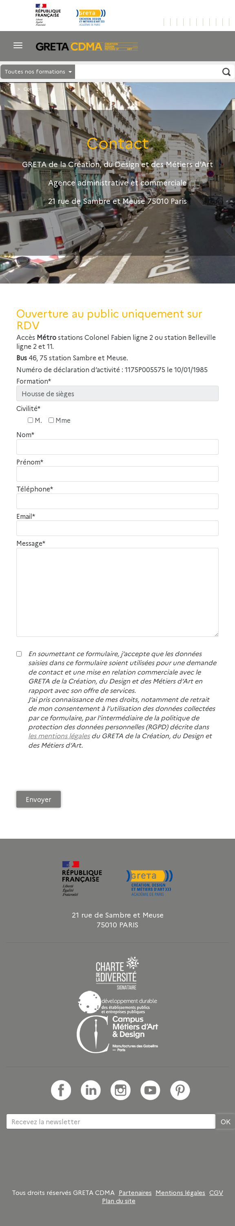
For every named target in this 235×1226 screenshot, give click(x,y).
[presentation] (78, 772)
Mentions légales (180, 1192)
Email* (25, 516)
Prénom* (29, 462)
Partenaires (135, 1192)
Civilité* (28, 408)
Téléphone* (34, 489)
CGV (216, 1192)
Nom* (25, 434)
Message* (30, 543)
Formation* (33, 381)
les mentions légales (59, 735)
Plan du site (118, 1201)
